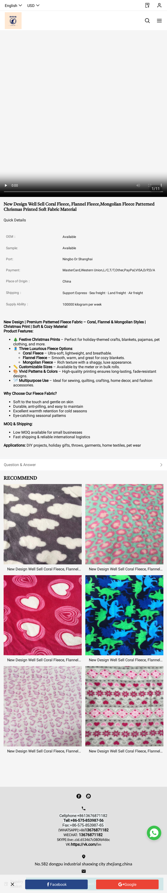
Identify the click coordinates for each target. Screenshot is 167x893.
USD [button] (33, 5)
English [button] (14, 5)
